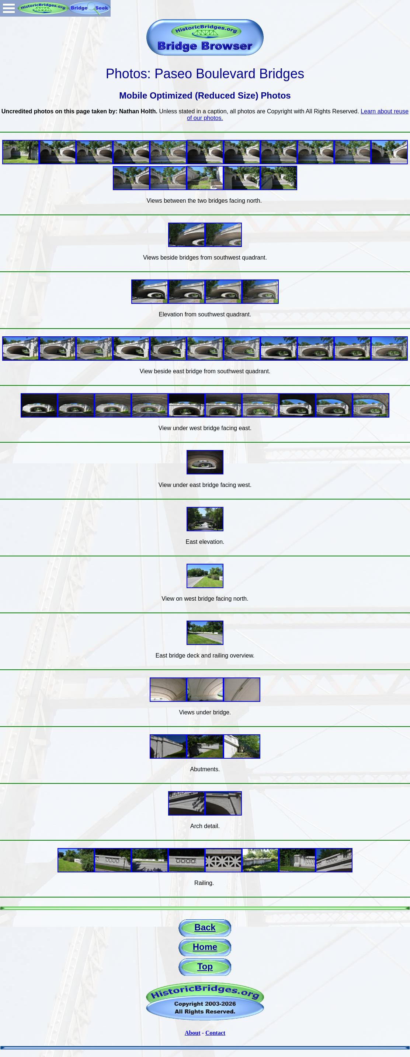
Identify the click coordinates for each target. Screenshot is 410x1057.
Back (204, 927)
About (193, 1033)
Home (205, 947)
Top (205, 966)
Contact (215, 1033)
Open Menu (9, 8)
